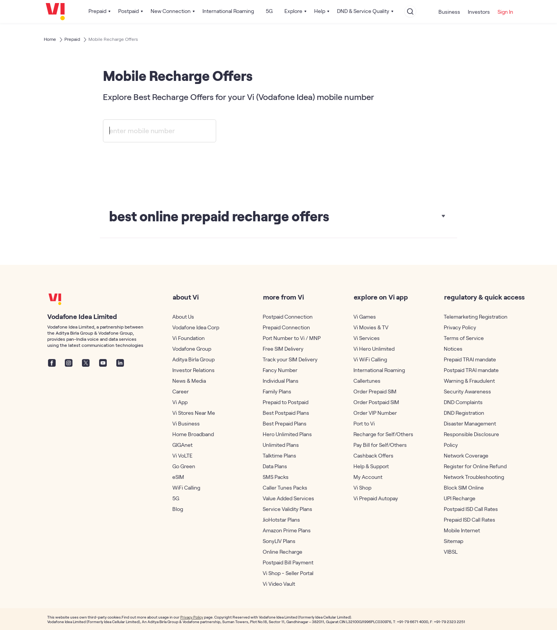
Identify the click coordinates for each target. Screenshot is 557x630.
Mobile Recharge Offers (113, 39)
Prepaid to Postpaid (285, 402)
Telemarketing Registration (475, 316)
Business (449, 11)
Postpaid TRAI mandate (471, 370)
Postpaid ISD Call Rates (471, 509)
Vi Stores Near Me (193, 412)
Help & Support (371, 466)
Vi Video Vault (279, 583)
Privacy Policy (460, 327)
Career (180, 391)
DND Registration (464, 412)
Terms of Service (464, 338)
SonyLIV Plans (279, 541)
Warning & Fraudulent (469, 380)
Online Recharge (282, 551)
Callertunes (366, 380)
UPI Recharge (459, 498)
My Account (367, 477)
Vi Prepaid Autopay (375, 498)
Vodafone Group (191, 348)
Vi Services (366, 338)
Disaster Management (470, 423)
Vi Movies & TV (370, 327)
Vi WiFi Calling (370, 359)
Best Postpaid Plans (286, 412)
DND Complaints (463, 402)
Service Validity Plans (287, 509)
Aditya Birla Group (193, 359)
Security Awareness (467, 391)
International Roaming (228, 11)
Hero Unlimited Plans (287, 434)
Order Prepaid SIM (374, 391)
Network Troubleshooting (474, 477)
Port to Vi (364, 423)
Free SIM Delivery (283, 348)
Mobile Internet (462, 530)
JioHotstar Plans (281, 519)
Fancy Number (280, 370)
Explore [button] (293, 11)
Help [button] (319, 11)
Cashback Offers (373, 455)
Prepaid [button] (97, 11)
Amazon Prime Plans (287, 530)
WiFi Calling (186, 487)
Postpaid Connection (288, 316)
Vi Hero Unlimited (374, 348)
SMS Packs (276, 477)
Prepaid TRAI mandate (470, 359)
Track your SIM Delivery (290, 359)
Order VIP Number (375, 412)
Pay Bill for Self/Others (380, 444)
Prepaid (72, 39)
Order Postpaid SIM (376, 402)
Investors (479, 11)
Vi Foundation (188, 338)
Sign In (505, 11)
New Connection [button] (171, 11)
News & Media (189, 380)
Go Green (183, 466)
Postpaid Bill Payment (288, 562)
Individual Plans (281, 380)
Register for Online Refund (475, 466)
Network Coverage (466, 455)
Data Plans (275, 466)
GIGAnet (182, 444)
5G (269, 11)
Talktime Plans (279, 455)
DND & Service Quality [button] (363, 11)
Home (50, 39)
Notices (453, 348)
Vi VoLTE (182, 455)
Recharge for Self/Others (383, 434)
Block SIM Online (464, 487)
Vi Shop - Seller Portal (288, 573)
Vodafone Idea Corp (195, 327)
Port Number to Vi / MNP (292, 338)
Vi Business (186, 423)
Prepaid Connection (286, 327)
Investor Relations (193, 370)
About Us (183, 316)
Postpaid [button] (128, 11)
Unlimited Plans (281, 444)
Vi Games (364, 316)
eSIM (178, 477)
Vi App (180, 402)
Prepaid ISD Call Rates (469, 519)
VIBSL (450, 551)
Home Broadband (193, 434)
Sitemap (453, 541)
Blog (177, 509)
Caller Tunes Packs (285, 487)
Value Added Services (288, 498)
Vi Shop (362, 487)
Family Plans (277, 391)
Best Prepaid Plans (285, 423)
